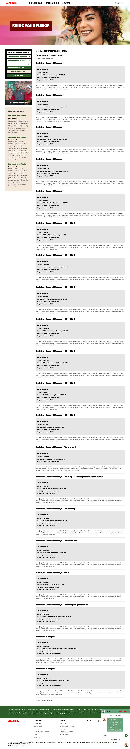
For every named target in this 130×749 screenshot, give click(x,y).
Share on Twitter (118, 3)
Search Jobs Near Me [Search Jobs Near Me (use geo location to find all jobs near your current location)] (16, 68)
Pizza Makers (37, 723)
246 (49, 58)
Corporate (36, 734)
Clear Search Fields (18, 72)
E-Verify (97, 742)
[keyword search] (18, 52)
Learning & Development (66, 731)
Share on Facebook (116, 3)
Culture (67, 3)
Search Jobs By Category (17, 56)
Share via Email (122, 3)
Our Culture (63, 723)
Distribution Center (39, 729)
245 (47, 58)
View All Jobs (18, 75)
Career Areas (53, 3)
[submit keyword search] (28, 52)
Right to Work (104, 742)
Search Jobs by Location (17, 60)
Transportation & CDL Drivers (41, 731)
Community (63, 729)
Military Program (64, 734)
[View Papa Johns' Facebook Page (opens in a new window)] (98, 721)
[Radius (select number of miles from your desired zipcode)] (20, 64)
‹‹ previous (38, 58)
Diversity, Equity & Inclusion (67, 726)
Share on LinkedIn (120, 3)
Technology (37, 737)
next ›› (51, 58)
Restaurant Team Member (17, 115)
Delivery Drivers (38, 726)
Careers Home (35, 3)
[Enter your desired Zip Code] (11, 64)
